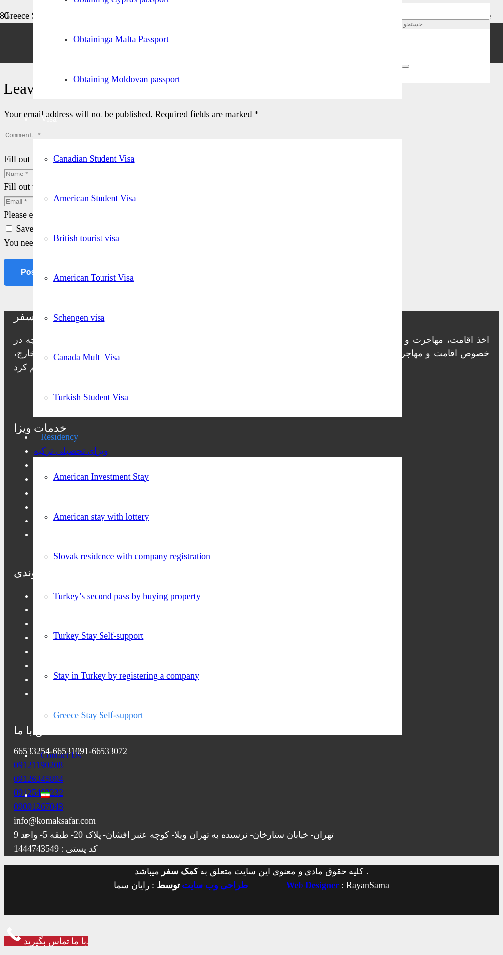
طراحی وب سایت (215, 888)
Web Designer (313, 888)
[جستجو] (446, 24)
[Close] (405, 66)
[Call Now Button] (46, 944)
